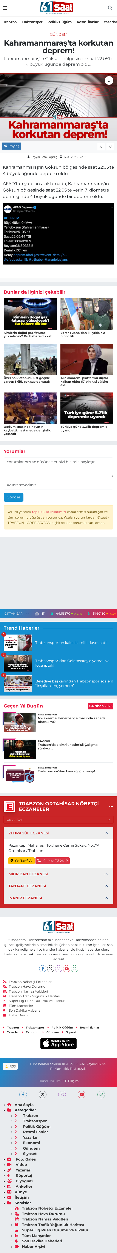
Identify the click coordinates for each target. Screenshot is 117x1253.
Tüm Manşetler (18, 1006)
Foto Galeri (21, 1159)
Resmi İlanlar (88, 22)
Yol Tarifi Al (22, 861)
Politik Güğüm (60, 22)
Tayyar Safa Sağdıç (44, 157)
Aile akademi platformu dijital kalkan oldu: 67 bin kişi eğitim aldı (84, 381)
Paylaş (11, 146)
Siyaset (69, 1032)
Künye (17, 1192)
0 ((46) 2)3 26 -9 (52, 861)
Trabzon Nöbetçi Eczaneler (27, 982)
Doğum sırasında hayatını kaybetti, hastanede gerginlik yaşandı (27, 430)
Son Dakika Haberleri (23, 1010)
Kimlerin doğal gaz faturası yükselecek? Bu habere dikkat (28, 334)
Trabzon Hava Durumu (24, 986)
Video (17, 1164)
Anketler (19, 1186)
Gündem (58, 34)
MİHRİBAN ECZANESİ (28, 874)
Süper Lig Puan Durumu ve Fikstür (34, 1001)
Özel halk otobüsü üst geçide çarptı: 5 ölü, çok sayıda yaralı (27, 379)
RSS (10, 1066)
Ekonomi (30, 1032)
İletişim (18, 1197)
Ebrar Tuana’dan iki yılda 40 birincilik (82, 334)
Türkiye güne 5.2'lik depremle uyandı (83, 428)
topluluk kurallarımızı (49, 512)
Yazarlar (11, 1032)
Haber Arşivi (15, 1015)
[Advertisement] (58, 574)
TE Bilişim (71, 1081)
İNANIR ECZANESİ (25, 898)
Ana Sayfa (20, 1105)
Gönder (13, 497)
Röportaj (19, 1175)
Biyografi (20, 1181)
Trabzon (10, 22)
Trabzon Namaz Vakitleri (25, 991)
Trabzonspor (32, 22)
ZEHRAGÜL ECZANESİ (28, 833)
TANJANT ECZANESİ (27, 886)
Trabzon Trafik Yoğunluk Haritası (32, 996)
